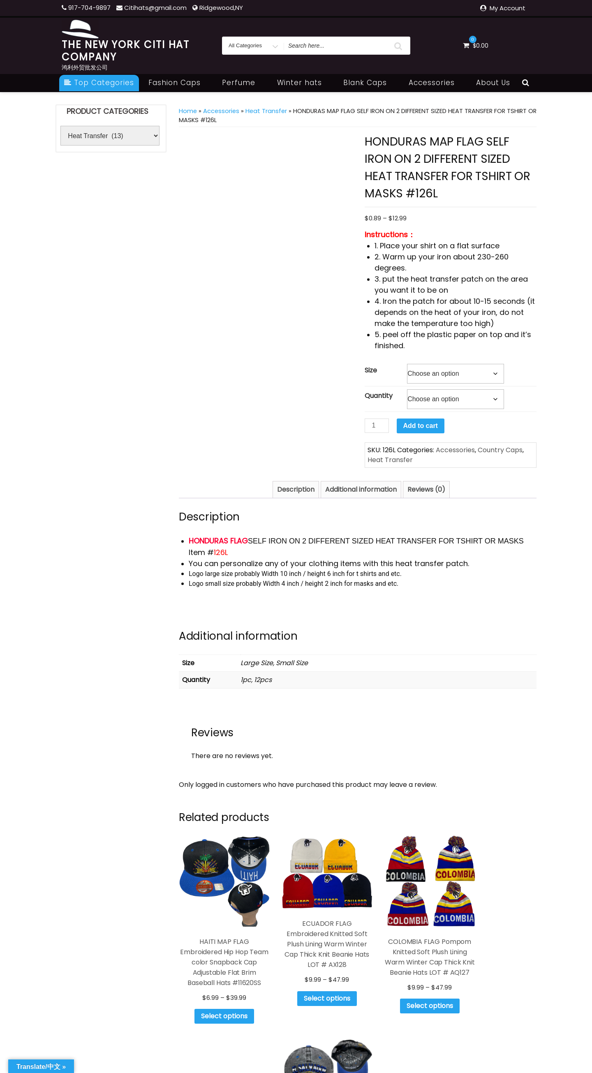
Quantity (379, 395)
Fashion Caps (179, 83)
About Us (493, 83)
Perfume (243, 83)
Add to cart (420, 425)
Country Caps (500, 450)
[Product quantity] (376, 426)
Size (371, 370)
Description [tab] (295, 489)
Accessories (436, 83)
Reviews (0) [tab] (426, 489)
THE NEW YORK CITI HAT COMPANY (126, 51)
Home (188, 111)
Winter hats (304, 83)
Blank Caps (369, 83)
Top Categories (99, 83)
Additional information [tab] (361, 489)
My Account (507, 8)
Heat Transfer (266, 111)
